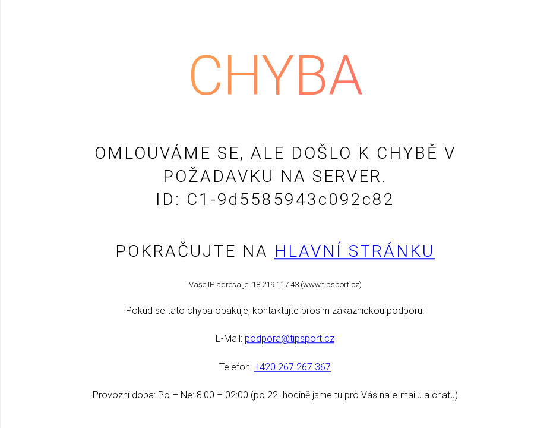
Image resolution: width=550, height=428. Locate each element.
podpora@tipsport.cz (289, 339)
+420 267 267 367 (292, 367)
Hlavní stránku (354, 251)
